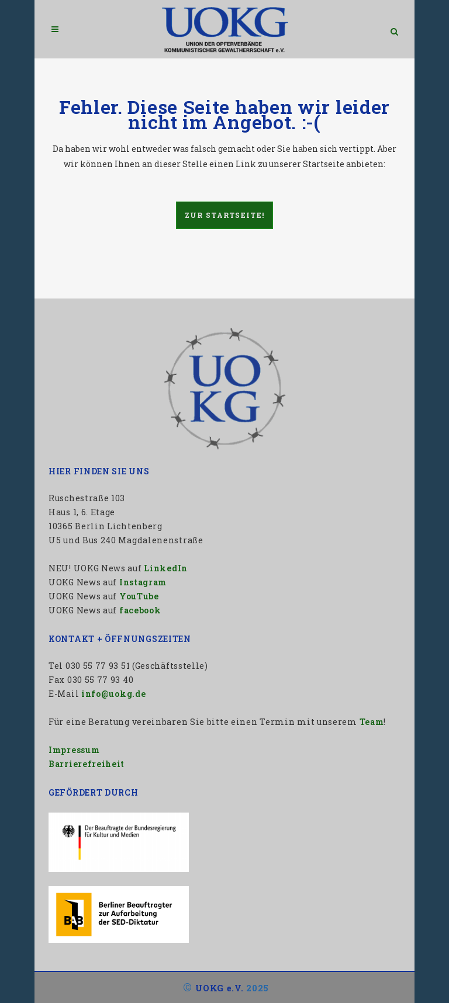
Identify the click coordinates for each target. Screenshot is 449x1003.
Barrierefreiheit (87, 763)
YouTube (139, 596)
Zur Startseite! (225, 215)
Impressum (74, 749)
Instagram (143, 582)
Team (372, 721)
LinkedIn (166, 568)
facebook (140, 610)
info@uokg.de (113, 693)
